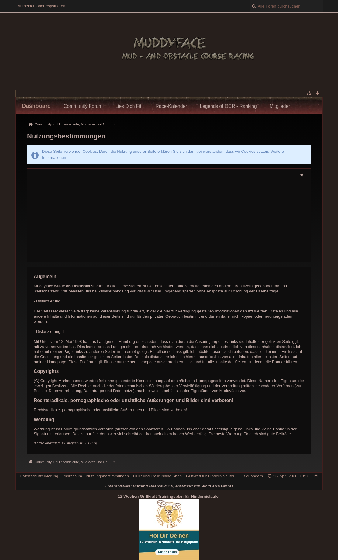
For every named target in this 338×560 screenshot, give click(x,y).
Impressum (72, 476)
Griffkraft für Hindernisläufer (210, 476)
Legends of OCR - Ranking (228, 106)
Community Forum (83, 106)
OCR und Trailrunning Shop (157, 476)
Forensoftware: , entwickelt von (169, 486)
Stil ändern (253, 476)
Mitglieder (280, 106)
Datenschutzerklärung (39, 476)
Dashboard (36, 106)
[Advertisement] (169, 220)
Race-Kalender (171, 106)
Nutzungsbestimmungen (107, 476)
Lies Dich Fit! (129, 106)
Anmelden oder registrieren (41, 6)
